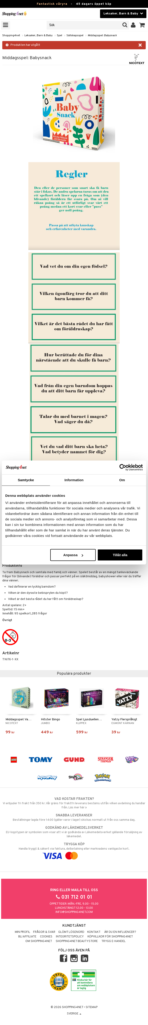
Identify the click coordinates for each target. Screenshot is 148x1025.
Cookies (46, 937)
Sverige (74, 1014)
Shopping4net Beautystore (77, 941)
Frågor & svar (44, 932)
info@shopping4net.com (74, 912)
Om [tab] (122, 480)
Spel (59, 35)
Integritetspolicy (70, 937)
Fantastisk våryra (52, 4)
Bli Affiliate (27, 937)
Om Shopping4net (38, 941)
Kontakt (93, 932)
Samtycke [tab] (26, 480)
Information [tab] (74, 480)
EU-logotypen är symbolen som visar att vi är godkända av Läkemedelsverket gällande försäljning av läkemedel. (74, 832)
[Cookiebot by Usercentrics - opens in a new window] (123, 467)
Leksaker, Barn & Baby (38, 35)
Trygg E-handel (113, 941)
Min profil (22, 932)
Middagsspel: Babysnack (102, 35)
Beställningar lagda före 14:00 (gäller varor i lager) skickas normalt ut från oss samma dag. (74, 817)
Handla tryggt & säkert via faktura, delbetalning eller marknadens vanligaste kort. (74, 850)
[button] (142, 25)
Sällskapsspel (74, 35)
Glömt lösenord (71, 932)
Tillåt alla (120, 555)
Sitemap (92, 1007)
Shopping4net (11, 35)
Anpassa (73, 555)
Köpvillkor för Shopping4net (110, 937)
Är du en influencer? (120, 932)
